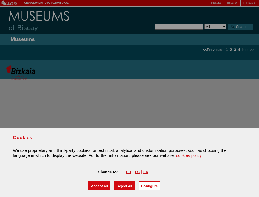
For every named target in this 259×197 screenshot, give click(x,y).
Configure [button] (149, 186)
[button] (99, 185)
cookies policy (188, 155)
